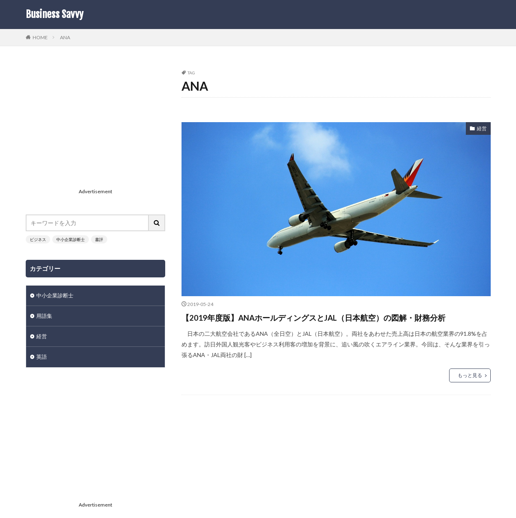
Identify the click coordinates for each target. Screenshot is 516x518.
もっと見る (470, 390)
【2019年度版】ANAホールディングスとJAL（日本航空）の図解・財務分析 (336, 324)
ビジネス (38, 239)
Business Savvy (54, 14)
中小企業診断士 (70, 239)
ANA (65, 37)
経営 (481, 129)
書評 (99, 239)
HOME (40, 37)
